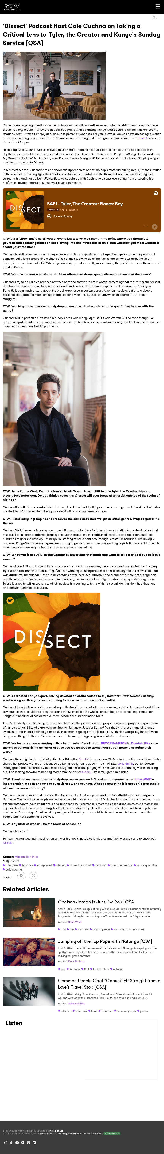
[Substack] (28, 1142)
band (94, 1011)
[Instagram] (6, 1142)
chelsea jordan (101, 929)
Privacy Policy (46, 1133)
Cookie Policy (61, 1133)
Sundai (84, 759)
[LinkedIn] (34, 1142)
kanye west (44, 865)
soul (63, 929)
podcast (101, 865)
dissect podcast (80, 865)
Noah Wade (75, 922)
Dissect (142, 138)
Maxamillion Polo (26, 856)
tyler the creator (121, 865)
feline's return (101, 969)
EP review (107, 1011)
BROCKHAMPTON (114, 743)
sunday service (147, 865)
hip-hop (27, 865)
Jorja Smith (125, 763)
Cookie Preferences (112, 1133)
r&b (72, 929)
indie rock (81, 1011)
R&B (86, 969)
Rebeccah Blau (76, 1003)
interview (12, 865)
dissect (61, 865)
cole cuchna (14, 869)
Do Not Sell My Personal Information (85, 1133)
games (144, 1011)
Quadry (85, 772)
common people (126, 1011)
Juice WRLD (142, 779)
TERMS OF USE (56, 1131)
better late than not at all (129, 929)
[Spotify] (23, 1142)
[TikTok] (11, 1142)
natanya (118, 969)
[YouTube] (17, 1142)
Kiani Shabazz (76, 961)
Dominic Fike (140, 743)
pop (63, 969)
